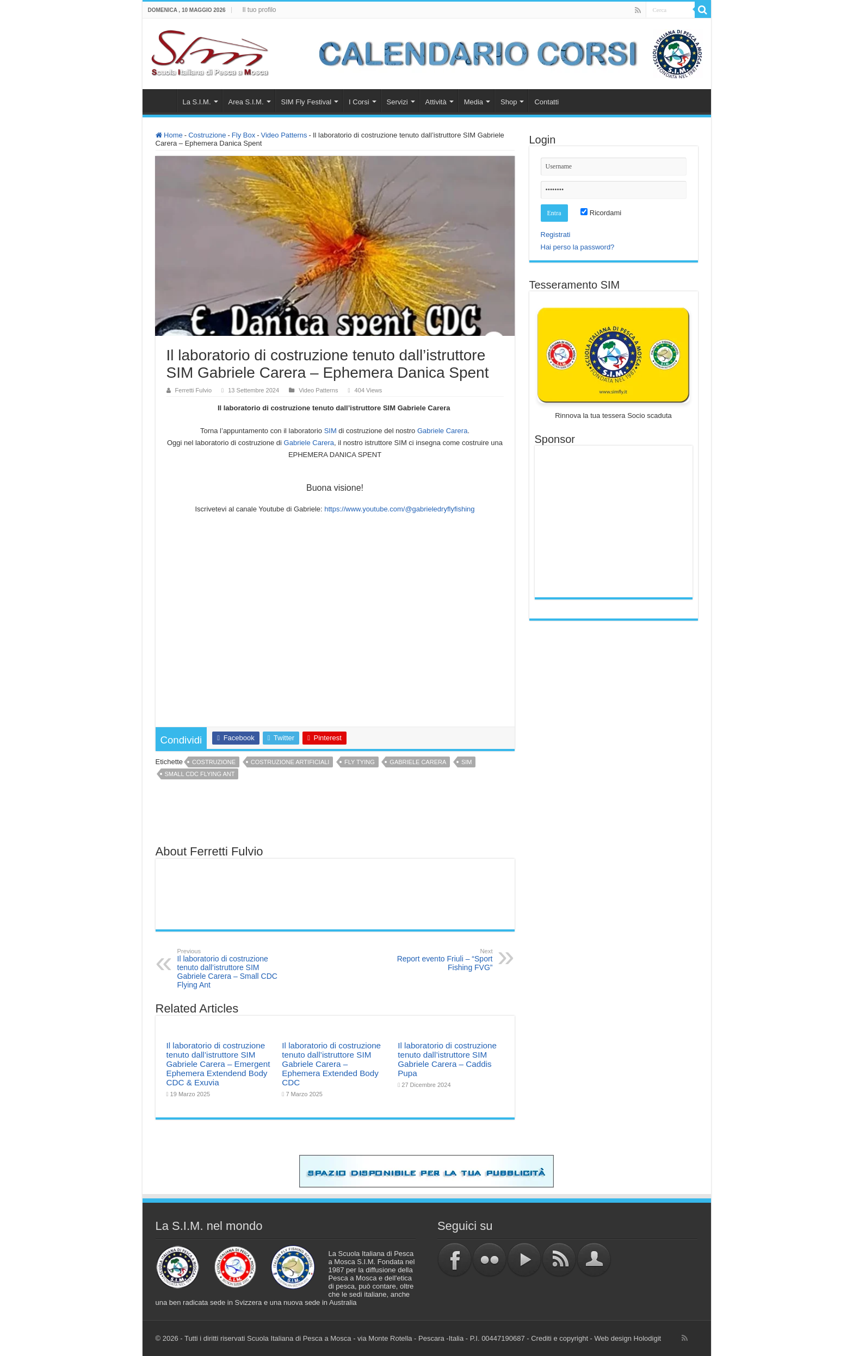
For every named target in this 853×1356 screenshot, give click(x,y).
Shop (508, 102)
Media (473, 102)
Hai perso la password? (578, 247)
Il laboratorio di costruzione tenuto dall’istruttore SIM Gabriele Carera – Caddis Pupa (447, 1059)
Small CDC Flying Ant (200, 774)
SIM (330, 431)
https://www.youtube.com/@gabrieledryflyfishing (399, 509)
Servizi (397, 102)
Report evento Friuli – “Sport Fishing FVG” (437, 960)
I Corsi (359, 102)
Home (162, 100)
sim (466, 762)
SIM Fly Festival (306, 102)
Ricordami (600, 213)
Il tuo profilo (259, 10)
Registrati (556, 234)
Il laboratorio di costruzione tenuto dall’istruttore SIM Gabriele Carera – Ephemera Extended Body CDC (331, 1064)
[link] (442, 431)
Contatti (546, 102)
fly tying (359, 762)
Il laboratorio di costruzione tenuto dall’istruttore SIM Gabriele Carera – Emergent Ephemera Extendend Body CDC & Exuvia (218, 1064)
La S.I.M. (197, 102)
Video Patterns (284, 135)
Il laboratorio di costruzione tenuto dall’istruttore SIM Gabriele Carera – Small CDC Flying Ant (233, 968)
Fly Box (243, 135)
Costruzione (207, 135)
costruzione (214, 762)
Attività (436, 102)
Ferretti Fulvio (193, 390)
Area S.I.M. (246, 102)
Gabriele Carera (418, 762)
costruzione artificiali (290, 762)
